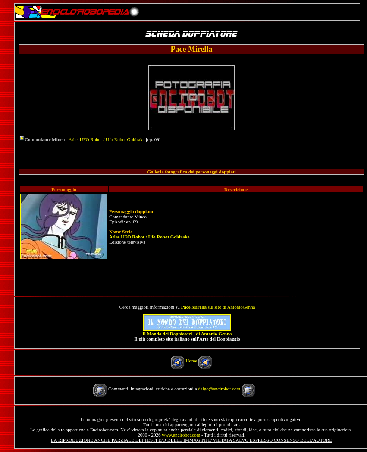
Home (192, 360)
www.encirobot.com (181, 434)
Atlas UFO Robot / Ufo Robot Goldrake (107, 139)
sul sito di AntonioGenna (218, 307)
